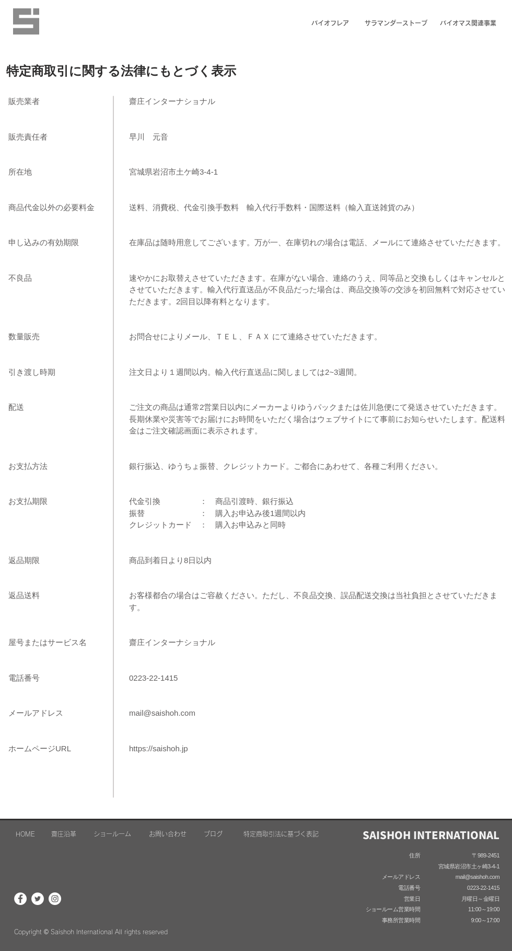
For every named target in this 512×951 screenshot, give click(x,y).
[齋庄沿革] (63, 834)
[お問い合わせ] (167, 834)
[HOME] (25, 834)
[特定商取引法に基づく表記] (281, 834)
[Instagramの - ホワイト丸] (55, 898)
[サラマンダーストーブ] (396, 23)
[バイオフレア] (330, 23)
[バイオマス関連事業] (468, 23)
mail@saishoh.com (162, 712)
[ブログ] (212, 834)
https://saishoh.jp (158, 748)
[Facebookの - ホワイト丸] (20, 898)
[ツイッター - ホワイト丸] (37, 898)
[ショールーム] (112, 834)
